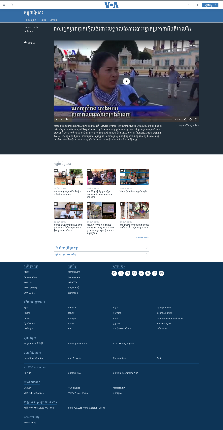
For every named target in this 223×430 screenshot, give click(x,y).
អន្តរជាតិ (27, 313)
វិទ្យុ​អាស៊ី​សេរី (117, 393)
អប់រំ (69, 328)
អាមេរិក (27, 318)
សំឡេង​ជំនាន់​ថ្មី (73, 287)
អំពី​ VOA (27, 373)
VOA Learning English (123, 343)
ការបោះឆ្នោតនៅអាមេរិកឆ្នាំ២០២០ (170, 318)
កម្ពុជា (26, 307)
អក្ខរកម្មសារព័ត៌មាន (164, 307)
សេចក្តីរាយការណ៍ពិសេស (122, 328)
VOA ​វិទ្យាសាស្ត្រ (30, 287)
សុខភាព (71, 323)
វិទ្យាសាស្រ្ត (117, 313)
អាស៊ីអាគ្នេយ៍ (28, 328)
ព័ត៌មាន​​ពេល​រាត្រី (74, 277)
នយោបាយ (72, 307)
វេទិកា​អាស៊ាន (73, 293)
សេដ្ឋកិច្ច (71, 313)
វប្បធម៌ (115, 318)
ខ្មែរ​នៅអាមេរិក (29, 323)
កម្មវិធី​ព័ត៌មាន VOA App (33, 358)
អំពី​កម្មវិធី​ (53, 20)
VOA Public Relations (34, 393)
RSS (159, 358)
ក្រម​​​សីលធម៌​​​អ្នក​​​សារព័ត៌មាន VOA (125, 373)
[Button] (30, 43)
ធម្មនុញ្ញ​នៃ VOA (74, 373)
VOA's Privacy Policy (78, 393)
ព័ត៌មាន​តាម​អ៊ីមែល (120, 358)
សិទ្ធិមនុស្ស (72, 318)
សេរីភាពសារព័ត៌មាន (164, 313)
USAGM (27, 388)
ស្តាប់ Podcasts (74, 358)
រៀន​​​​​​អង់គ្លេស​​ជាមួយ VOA (78, 343)
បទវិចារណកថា (162, 328)
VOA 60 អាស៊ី (30, 293)
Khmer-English (164, 323)
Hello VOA (73, 282)
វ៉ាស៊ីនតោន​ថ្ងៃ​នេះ (30, 277)
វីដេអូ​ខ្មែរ (27, 272)
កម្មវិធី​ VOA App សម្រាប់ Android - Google (86, 408)
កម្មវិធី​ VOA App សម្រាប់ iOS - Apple (39, 408)
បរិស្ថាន (115, 307)
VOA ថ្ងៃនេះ (28, 282)
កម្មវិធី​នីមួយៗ (31, 20)
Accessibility (119, 388)
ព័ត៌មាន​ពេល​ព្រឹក (74, 272)
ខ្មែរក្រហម (116, 323)
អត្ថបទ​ (43, 20)
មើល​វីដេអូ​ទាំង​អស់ (142, 238)
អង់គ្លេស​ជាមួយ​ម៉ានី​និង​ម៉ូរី (33, 343)
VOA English (74, 388)
